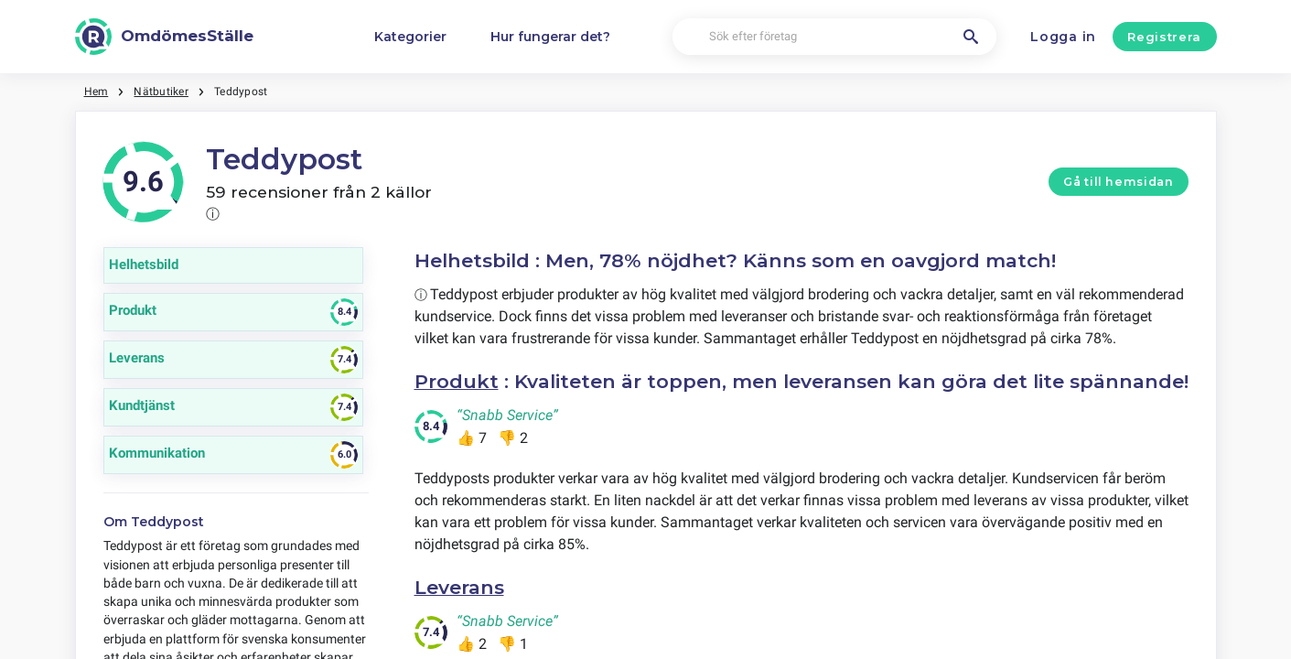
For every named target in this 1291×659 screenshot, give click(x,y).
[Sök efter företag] (834, 37)
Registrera (1164, 36)
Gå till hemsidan (1118, 182)
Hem (96, 91)
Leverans (459, 587)
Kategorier (410, 36)
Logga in (1063, 36)
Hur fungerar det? (550, 36)
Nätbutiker (161, 91)
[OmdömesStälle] (164, 36)
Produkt (456, 381)
